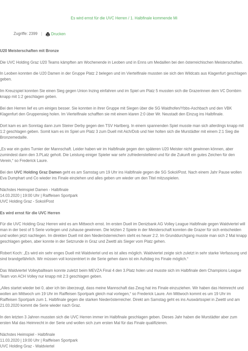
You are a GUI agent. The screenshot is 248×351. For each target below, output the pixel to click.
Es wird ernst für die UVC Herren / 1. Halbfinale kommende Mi (124, 18)
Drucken (56, 34)
